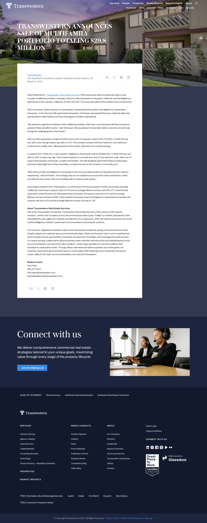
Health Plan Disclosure (131, 518)
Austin (71, 496)
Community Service (115, 454)
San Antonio (122, 496)
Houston (107, 496)
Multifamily (174, 8)
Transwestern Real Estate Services (63, 95)
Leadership (112, 444)
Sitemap (149, 518)
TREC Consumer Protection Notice (36, 502)
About (192, 3)
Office (145, 8)
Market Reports (158, 3)
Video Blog (76, 468)
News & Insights (177, 3)
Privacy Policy (112, 518)
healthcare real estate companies (113, 395)
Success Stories (78, 458)
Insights (74, 439)
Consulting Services (29, 454)
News (73, 444)
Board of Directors (115, 449)
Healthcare (134, 8)
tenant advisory (53, 395)
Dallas (81, 496)
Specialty (193, 8)
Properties (141, 3)
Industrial (154, 8)
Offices (110, 463)
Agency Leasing (27, 439)
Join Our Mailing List (32, 367)
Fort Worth (94, 496)
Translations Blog (79, 463)
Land (184, 8)
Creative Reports (78, 434)
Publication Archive (79, 454)
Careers (110, 468)
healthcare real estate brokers (79, 395)
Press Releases (34, 75)
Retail (164, 8)
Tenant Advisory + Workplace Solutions (37, 463)
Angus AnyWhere (154, 431)
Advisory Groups (27, 434)
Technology (25, 458)
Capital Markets (27, 449)
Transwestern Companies (118, 458)
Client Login (151, 426)
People (129, 3)
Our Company (113, 434)
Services (117, 3)
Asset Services (26, 444)
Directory (111, 439)
